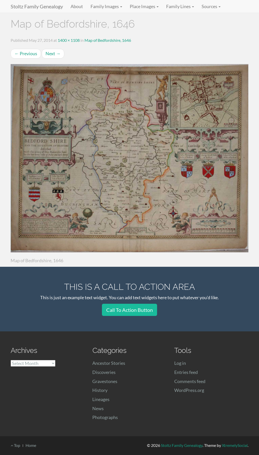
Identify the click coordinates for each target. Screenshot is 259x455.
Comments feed (189, 381)
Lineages (101, 399)
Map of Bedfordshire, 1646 (107, 40)
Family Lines (180, 6)
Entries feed (186, 372)
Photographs (105, 417)
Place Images (144, 6)
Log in (180, 363)
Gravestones (104, 381)
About (77, 6)
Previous (25, 53)
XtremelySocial (235, 445)
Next (53, 53)
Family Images (106, 6)
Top (15, 445)
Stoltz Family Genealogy (37, 6)
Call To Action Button (129, 310)
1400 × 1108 (69, 40)
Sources (211, 6)
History (99, 390)
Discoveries (104, 372)
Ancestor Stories (108, 363)
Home (31, 445)
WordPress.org (189, 390)
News (98, 408)
